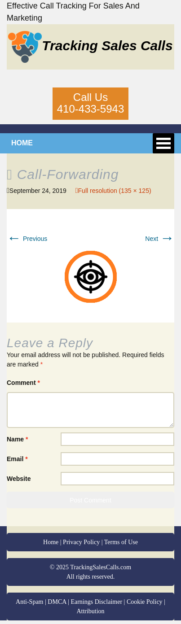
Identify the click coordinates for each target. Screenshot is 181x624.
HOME (22, 143)
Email (17, 459)
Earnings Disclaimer (96, 601)
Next (159, 238)
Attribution (90, 611)
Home (50, 542)
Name (17, 439)
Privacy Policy (81, 542)
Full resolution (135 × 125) (114, 190)
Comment (23, 382)
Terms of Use (121, 542)
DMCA (57, 601)
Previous (27, 238)
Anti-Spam (29, 601)
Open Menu (163, 143)
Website (19, 478)
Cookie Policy (145, 601)
